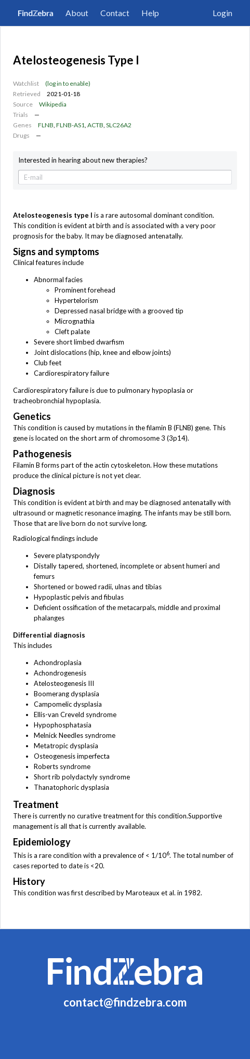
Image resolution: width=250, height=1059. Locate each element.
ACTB (95, 125)
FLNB (46, 125)
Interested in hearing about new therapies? (83, 160)
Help (150, 13)
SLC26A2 (118, 125)
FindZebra (36, 13)
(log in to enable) (67, 83)
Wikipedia (53, 104)
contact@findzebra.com (125, 1002)
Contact (114, 13)
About (76, 13)
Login (222, 13)
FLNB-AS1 (70, 125)
